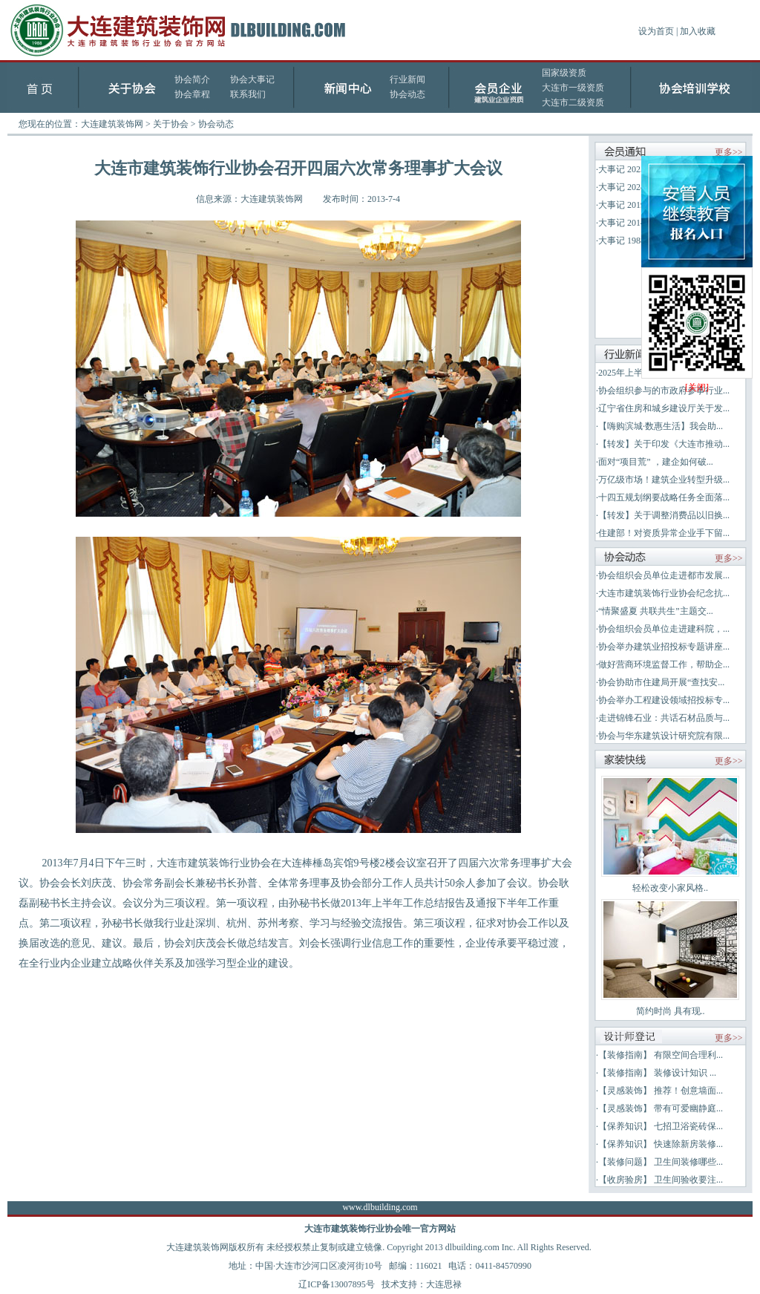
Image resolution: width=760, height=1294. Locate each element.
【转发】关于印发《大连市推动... (664, 444)
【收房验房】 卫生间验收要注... (660, 1179)
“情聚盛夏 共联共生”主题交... (655, 611)
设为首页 (656, 31)
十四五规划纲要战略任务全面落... (664, 497)
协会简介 (192, 79)
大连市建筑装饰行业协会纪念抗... (664, 593)
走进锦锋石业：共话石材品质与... (664, 718)
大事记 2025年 (626, 169)
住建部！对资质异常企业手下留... (664, 533)
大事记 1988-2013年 (636, 240)
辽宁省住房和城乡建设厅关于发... (664, 408)
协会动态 (407, 94)
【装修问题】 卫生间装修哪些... (660, 1162)
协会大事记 (252, 79)
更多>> (729, 152)
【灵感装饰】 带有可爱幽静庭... (660, 1108)
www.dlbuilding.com (379, 1207)
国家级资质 (564, 73)
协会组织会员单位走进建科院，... (664, 629)
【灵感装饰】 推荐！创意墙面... (660, 1090)
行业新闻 (407, 79)
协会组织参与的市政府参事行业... (664, 390)
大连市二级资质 (573, 102)
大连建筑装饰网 (112, 124)
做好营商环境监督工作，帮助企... (664, 664)
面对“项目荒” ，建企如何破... (655, 462)
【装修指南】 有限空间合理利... (660, 1055)
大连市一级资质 (573, 87)
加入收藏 (697, 31)
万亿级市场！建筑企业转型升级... (664, 479)
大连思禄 (444, 1284)
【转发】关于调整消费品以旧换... (664, 515)
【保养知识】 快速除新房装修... (660, 1144)
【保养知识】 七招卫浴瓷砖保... (660, 1126)
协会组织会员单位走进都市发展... (664, 575)
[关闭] (697, 387)
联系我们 (248, 94)
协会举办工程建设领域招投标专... (664, 700)
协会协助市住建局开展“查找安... (661, 682)
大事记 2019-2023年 (636, 205)
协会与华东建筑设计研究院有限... (664, 736)
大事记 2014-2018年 (636, 223)
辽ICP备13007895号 (336, 1284)
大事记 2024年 (626, 187)
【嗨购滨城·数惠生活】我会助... (660, 426)
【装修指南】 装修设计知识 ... (657, 1073)
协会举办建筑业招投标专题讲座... (664, 646)
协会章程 (192, 94)
